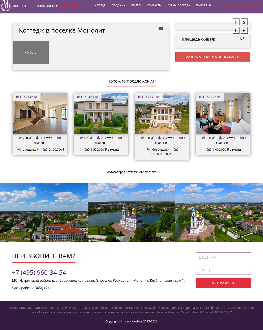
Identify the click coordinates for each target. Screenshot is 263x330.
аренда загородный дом (202, 308)
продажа (175, 308)
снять (165, 308)
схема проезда (112, 312)
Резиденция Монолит (51, 8)
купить (153, 308)
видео (68, 312)
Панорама (201, 7)
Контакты (152, 7)
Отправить (223, 282)
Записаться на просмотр (213, 56)
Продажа (116, 7)
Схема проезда (177, 7)
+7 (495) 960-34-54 (39, 272)
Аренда (98, 7)
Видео (134, 7)
